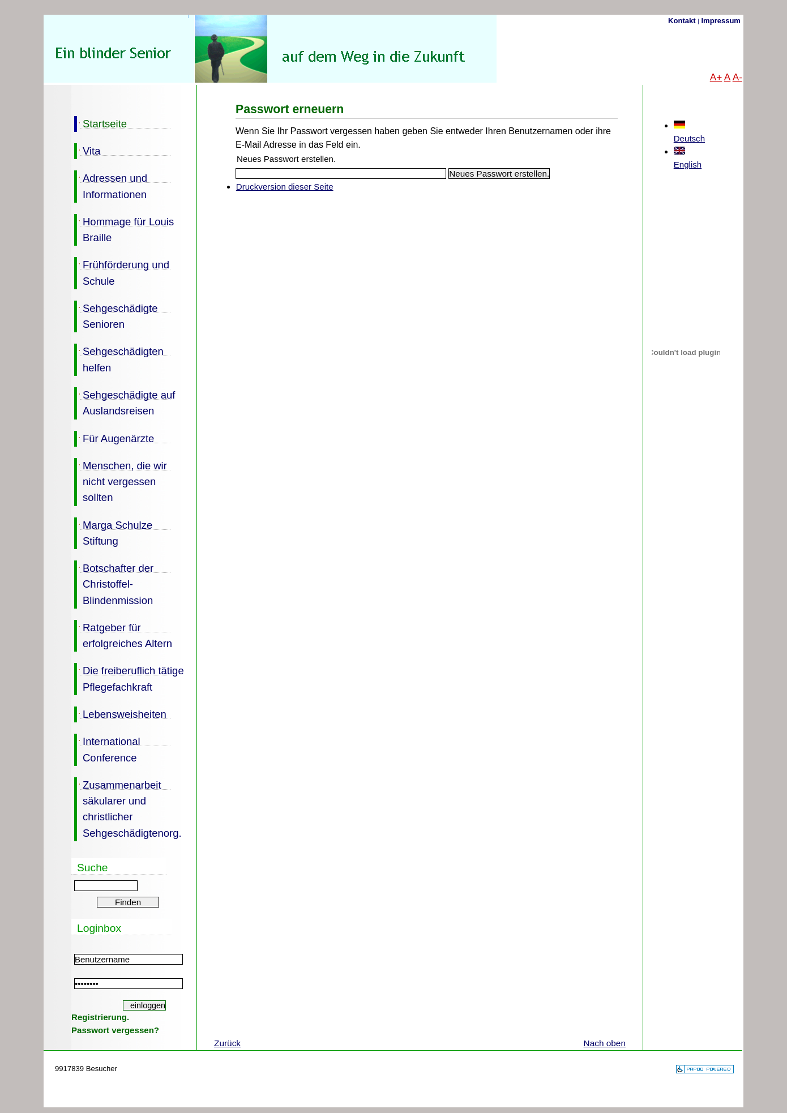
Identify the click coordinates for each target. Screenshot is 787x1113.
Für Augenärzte (114, 437)
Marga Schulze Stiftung (113, 532)
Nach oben (605, 1043)
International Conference (107, 748)
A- (737, 77)
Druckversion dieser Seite (284, 186)
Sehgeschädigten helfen (119, 358)
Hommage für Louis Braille (124, 228)
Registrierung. (100, 1017)
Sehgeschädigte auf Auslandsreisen (124, 402)
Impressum (721, 20)
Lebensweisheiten (120, 713)
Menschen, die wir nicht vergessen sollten (120, 481)
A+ (716, 77)
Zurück (227, 1043)
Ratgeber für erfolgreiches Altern (123, 634)
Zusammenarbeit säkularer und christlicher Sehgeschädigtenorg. (128, 808)
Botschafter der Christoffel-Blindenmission (113, 583)
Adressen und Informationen (110, 185)
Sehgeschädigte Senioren (115, 315)
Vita (87, 150)
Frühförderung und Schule (121, 271)
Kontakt (683, 20)
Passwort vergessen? (115, 1030)
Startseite (100, 123)
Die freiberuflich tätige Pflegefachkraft (129, 677)
